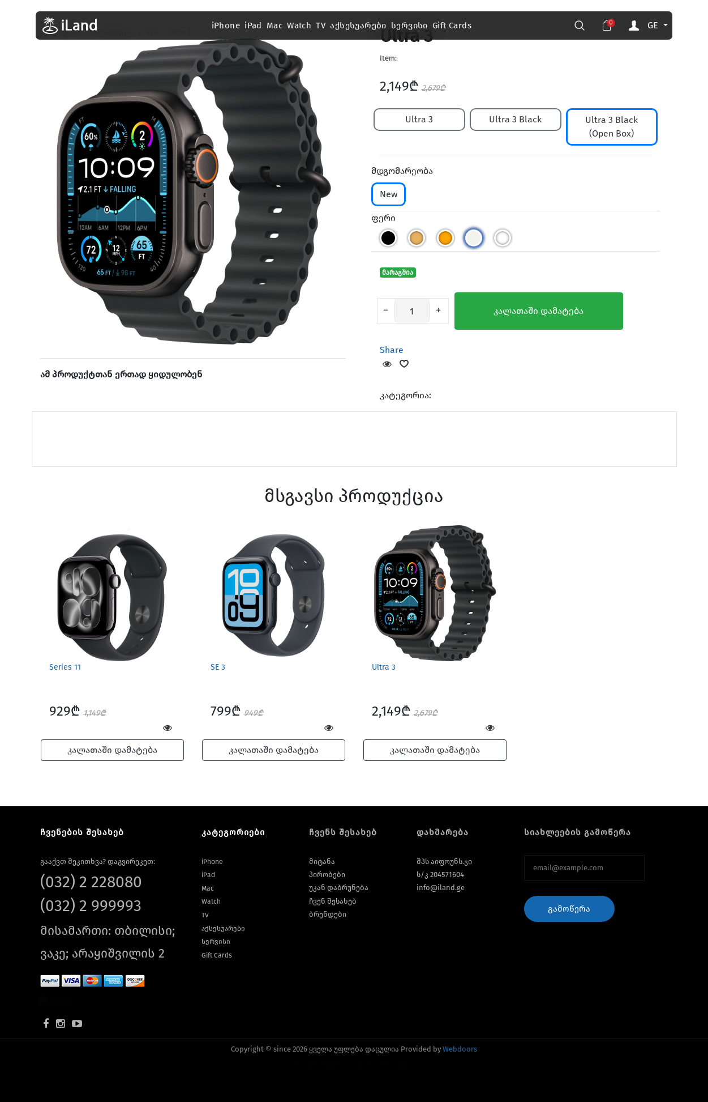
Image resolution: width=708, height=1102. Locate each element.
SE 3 (218, 667)
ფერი (383, 217)
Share (392, 349)
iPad (253, 25)
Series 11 (65, 667)
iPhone (226, 25)
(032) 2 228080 (91, 882)
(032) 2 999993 (90, 905)
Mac (274, 25)
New (388, 194)
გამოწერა (569, 909)
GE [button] (654, 25)
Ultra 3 (419, 119)
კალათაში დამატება (538, 310)
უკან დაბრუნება (338, 887)
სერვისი (409, 25)
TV (320, 25)
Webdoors (460, 1049)
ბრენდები (327, 914)
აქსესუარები (358, 25)
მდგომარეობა (402, 170)
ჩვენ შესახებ (333, 901)
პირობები (327, 874)
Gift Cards (451, 25)
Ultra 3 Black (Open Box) (611, 126)
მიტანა (322, 861)
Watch (299, 25)
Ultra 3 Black (515, 119)
